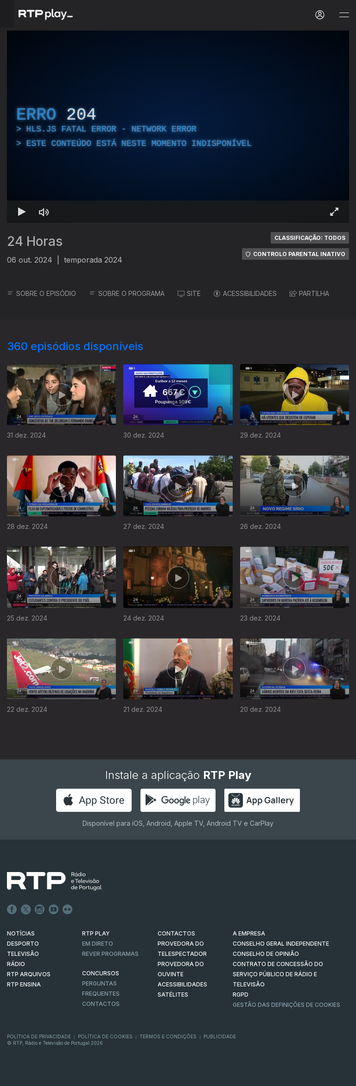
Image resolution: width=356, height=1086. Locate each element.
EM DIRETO (97, 943)
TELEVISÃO (23, 953)
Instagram (40, 909)
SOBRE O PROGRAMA (127, 293)
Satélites (173, 994)
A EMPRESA (249, 933)
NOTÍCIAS (21, 933)
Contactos (101, 1003)
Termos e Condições (168, 1036)
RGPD (240, 994)
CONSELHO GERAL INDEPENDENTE (281, 943)
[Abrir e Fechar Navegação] (344, 15)
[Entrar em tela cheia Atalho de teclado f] (334, 212)
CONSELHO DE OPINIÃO (266, 953)
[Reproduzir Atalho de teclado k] (22, 212)
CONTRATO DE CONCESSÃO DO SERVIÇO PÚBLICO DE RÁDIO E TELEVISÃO (278, 974)
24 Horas (35, 241)
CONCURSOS (100, 973)
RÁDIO (16, 963)
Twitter (26, 909)
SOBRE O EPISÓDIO (41, 293)
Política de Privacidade (39, 1036)
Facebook (12, 909)
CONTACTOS (176, 933)
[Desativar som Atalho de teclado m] (44, 212)
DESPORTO (23, 943)
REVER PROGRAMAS (110, 953)
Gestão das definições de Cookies (286, 1004)
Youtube (54, 909)
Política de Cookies (105, 1036)
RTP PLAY (96, 933)
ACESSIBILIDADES (245, 293)
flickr (68, 909)
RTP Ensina (24, 984)
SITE (189, 293)
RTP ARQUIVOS (29, 974)
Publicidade (219, 1036)
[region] (178, 127)
